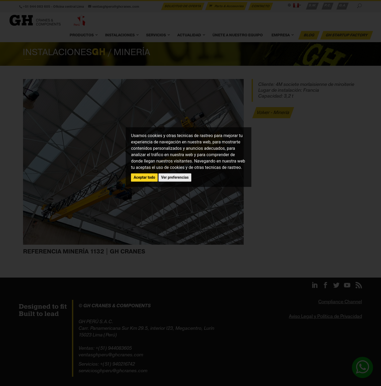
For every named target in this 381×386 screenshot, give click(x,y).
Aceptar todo (144, 177)
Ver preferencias (175, 177)
